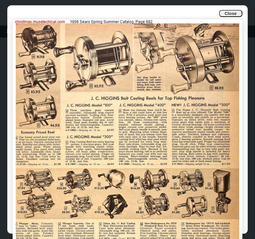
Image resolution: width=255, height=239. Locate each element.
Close (230, 13)
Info (10, 31)
